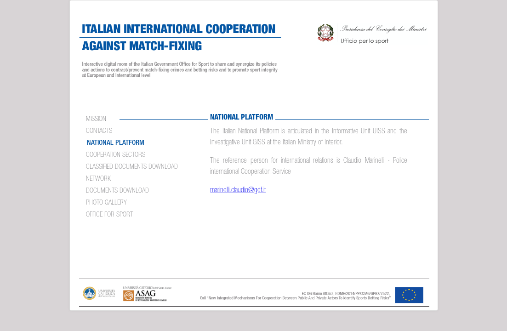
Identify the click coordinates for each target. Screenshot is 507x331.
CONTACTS (99, 131)
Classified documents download (132, 167)
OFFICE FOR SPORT (109, 214)
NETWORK (98, 179)
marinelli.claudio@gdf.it (238, 190)
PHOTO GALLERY (106, 203)
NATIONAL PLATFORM (115, 143)
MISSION (96, 119)
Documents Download (117, 191)
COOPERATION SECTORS (115, 155)
